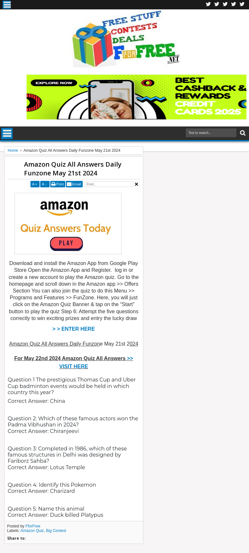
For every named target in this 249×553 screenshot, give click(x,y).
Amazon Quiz (32, 530)
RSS (234, 4)
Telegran (225, 4)
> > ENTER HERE (74, 329)
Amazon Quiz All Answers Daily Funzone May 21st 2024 (73, 168)
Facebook (208, 4)
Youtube (242, 4)
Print (60, 184)
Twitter (217, 4)
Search (242, 133)
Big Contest (56, 530)
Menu (7, 5)
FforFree (32, 526)
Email (76, 184)
